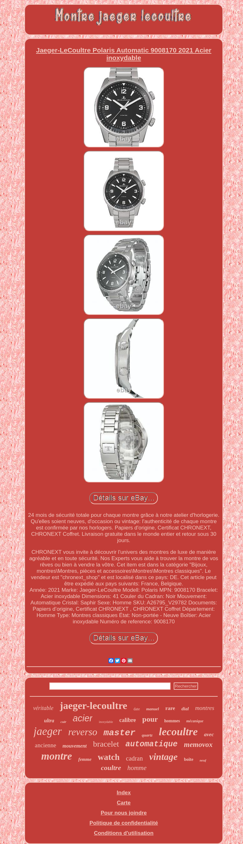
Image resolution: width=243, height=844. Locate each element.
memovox (198, 745)
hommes (172, 721)
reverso (82, 731)
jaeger (48, 731)
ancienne (45, 745)
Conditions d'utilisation (123, 833)
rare (170, 708)
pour (150, 719)
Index (124, 793)
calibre (127, 720)
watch (109, 757)
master (119, 733)
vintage (163, 756)
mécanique (194, 721)
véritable (43, 708)
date (137, 709)
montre (56, 756)
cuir (63, 722)
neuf (203, 760)
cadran (134, 758)
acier (83, 718)
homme (136, 768)
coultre (111, 768)
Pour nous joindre (123, 813)
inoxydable (106, 722)
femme (84, 759)
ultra (49, 720)
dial (185, 708)
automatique (151, 744)
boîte (188, 759)
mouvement (75, 746)
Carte (123, 803)
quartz (147, 735)
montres (205, 708)
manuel (152, 708)
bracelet (106, 744)
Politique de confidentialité (124, 823)
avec (209, 734)
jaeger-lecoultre (93, 705)
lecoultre (178, 731)
